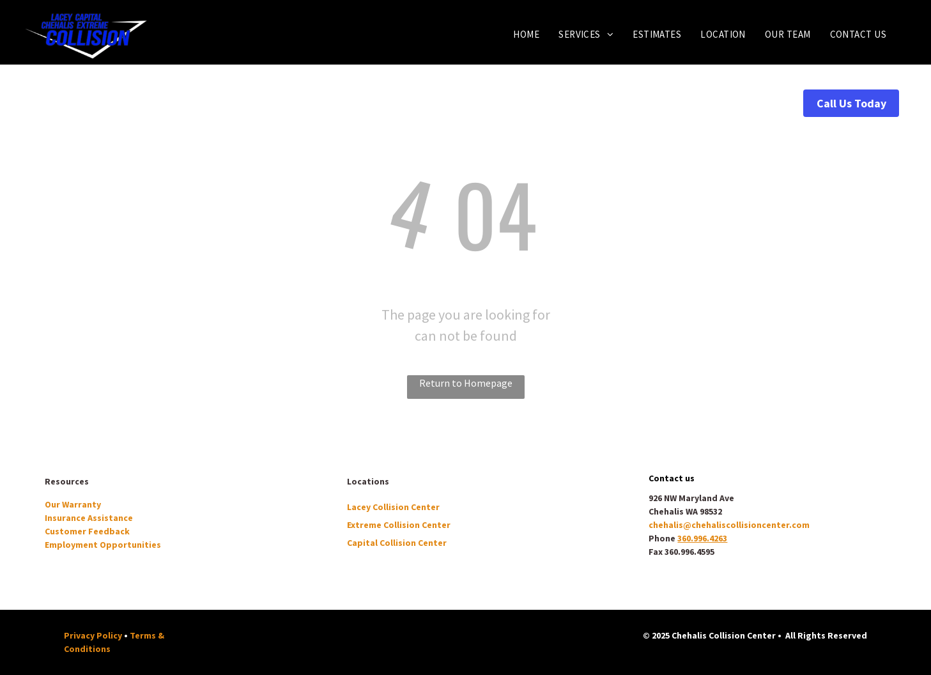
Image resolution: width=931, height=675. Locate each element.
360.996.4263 (702, 538)
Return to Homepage (465, 382)
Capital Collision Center (397, 542)
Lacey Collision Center (393, 507)
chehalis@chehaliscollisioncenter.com (729, 525)
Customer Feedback (87, 531)
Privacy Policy (93, 635)
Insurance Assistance (89, 518)
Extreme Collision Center (398, 525)
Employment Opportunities (103, 544)
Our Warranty (73, 504)
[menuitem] (526, 34)
